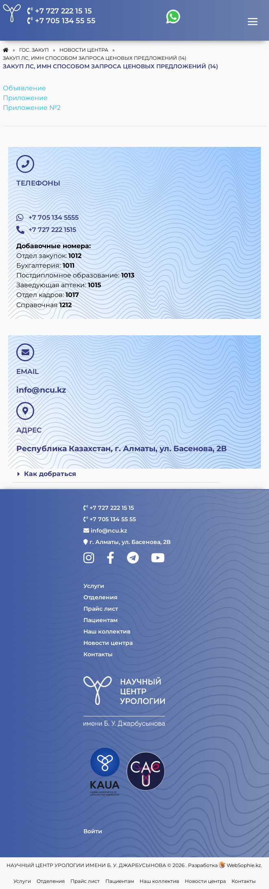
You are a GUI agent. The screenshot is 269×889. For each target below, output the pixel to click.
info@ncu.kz (105, 530)
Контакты (98, 654)
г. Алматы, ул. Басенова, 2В (127, 542)
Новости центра (108, 643)
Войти (92, 831)
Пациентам (100, 620)
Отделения (100, 597)
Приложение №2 (32, 107)
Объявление (24, 88)
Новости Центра (83, 50)
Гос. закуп (34, 50)
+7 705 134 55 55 (61, 20)
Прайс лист (100, 608)
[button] (116, 474)
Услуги (93, 586)
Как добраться (50, 474)
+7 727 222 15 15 (59, 11)
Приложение (25, 98)
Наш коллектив (107, 631)
